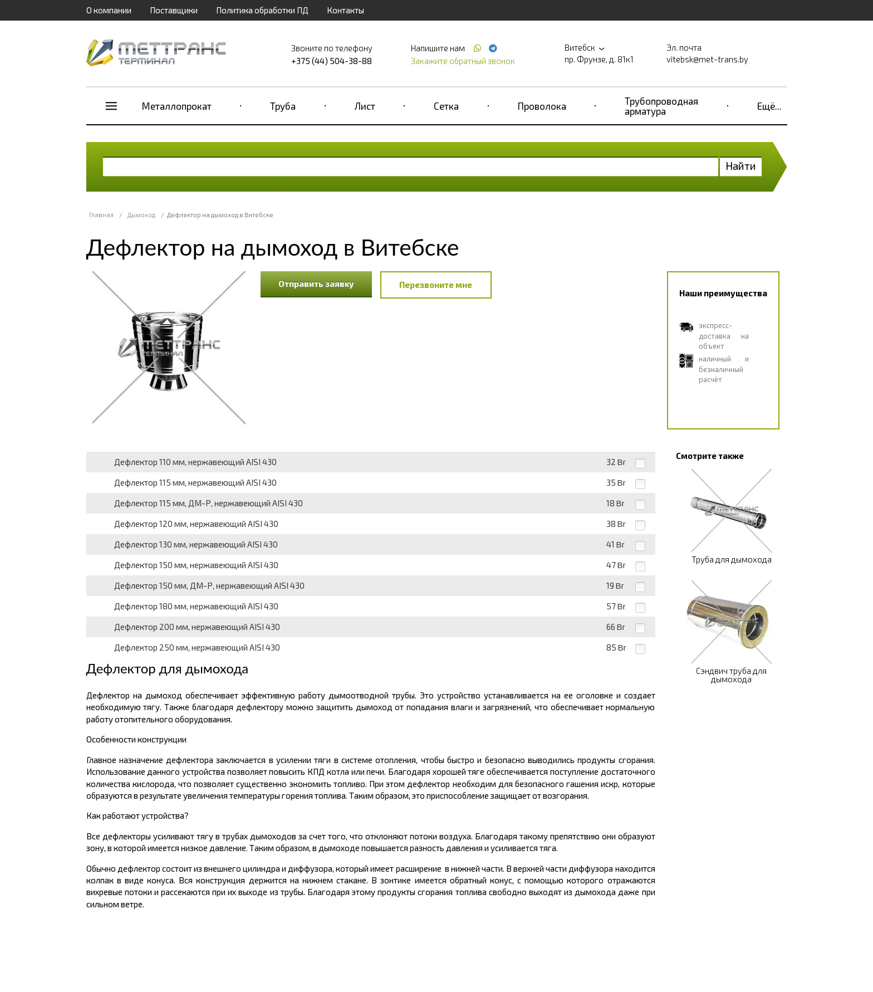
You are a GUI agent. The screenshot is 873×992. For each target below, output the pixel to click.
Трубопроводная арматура (661, 106)
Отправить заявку (316, 283)
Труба (283, 106)
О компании (108, 10)
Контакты (345, 10)
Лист (365, 106)
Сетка (446, 106)
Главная (101, 214)
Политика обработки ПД (262, 10)
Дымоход (141, 214)
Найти (740, 165)
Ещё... (769, 106)
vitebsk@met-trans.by (707, 59)
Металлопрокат (177, 106)
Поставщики (174, 10)
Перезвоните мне (435, 285)
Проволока (542, 106)
